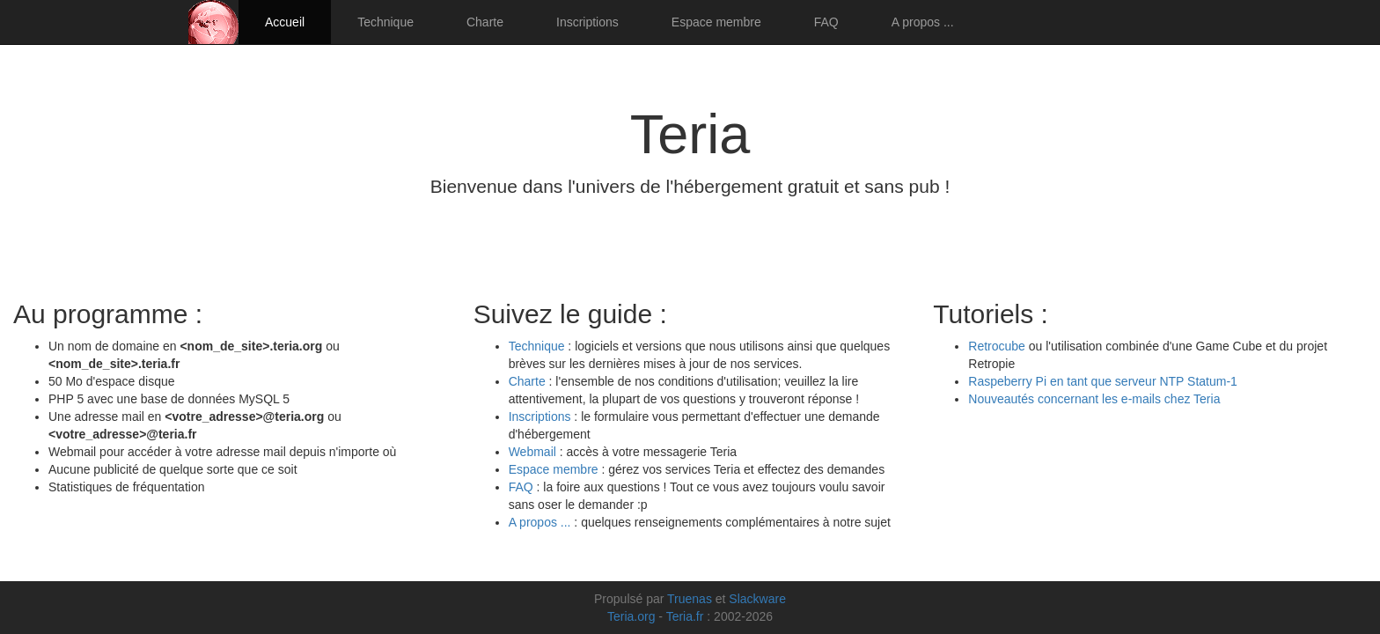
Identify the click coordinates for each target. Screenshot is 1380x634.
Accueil (285, 22)
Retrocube (996, 346)
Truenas (689, 599)
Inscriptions (587, 22)
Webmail (532, 452)
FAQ (826, 22)
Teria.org (631, 616)
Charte (484, 22)
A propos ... (923, 22)
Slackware (757, 599)
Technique (385, 22)
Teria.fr (685, 616)
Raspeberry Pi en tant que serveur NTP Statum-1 (1102, 381)
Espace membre (716, 22)
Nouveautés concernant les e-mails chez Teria (1094, 399)
